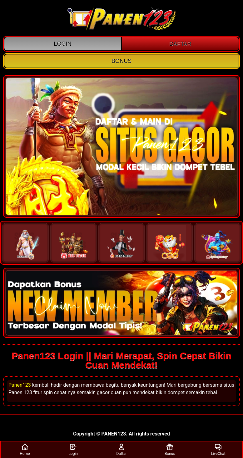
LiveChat (218, 449)
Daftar (121, 449)
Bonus (170, 449)
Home (25, 449)
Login (73, 449)
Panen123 (19, 385)
